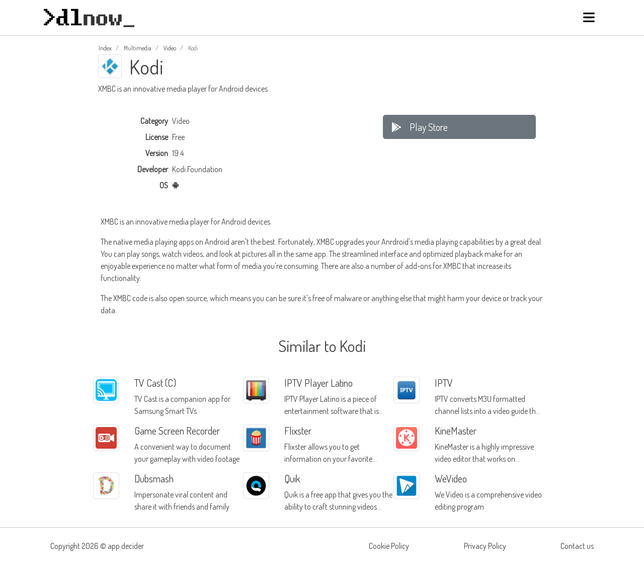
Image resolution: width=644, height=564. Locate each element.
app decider (126, 546)
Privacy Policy (485, 546)
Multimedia (137, 48)
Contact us (577, 546)
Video (170, 48)
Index (105, 48)
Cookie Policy (389, 546)
